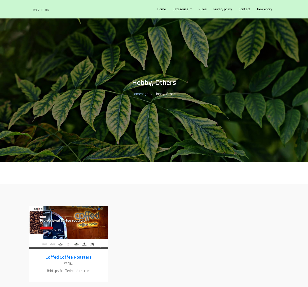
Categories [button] (181, 9)
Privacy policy (222, 9)
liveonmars (41, 9)
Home (161, 9)
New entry (264, 9)
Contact (244, 9)
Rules (203, 9)
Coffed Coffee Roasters (68, 256)
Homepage (140, 93)
